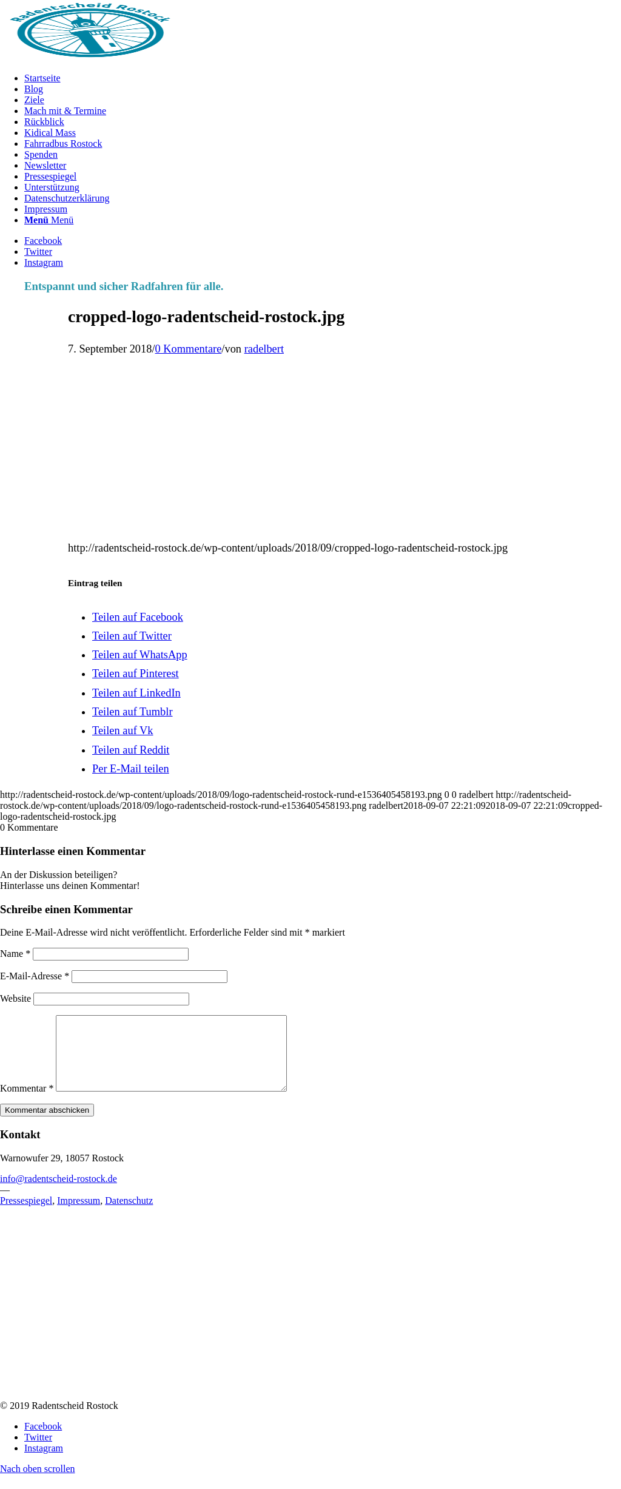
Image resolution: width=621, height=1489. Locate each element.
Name (15, 953)
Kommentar (26, 1103)
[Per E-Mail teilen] (130, 769)
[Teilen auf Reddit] (130, 750)
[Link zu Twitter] (38, 251)
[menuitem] (322, 78)
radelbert (264, 349)
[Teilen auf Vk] (122, 730)
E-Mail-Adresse (34, 976)
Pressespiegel (26, 1215)
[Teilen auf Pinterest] (135, 673)
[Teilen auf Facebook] (137, 617)
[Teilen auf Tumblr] (132, 712)
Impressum (78, 1215)
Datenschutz (129, 1215)
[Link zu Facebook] (43, 240)
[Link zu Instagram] (43, 262)
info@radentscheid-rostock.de (58, 1193)
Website (15, 998)
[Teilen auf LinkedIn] (136, 693)
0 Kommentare (188, 349)
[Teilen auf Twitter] (132, 636)
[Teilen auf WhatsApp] (139, 655)
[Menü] (48, 220)
